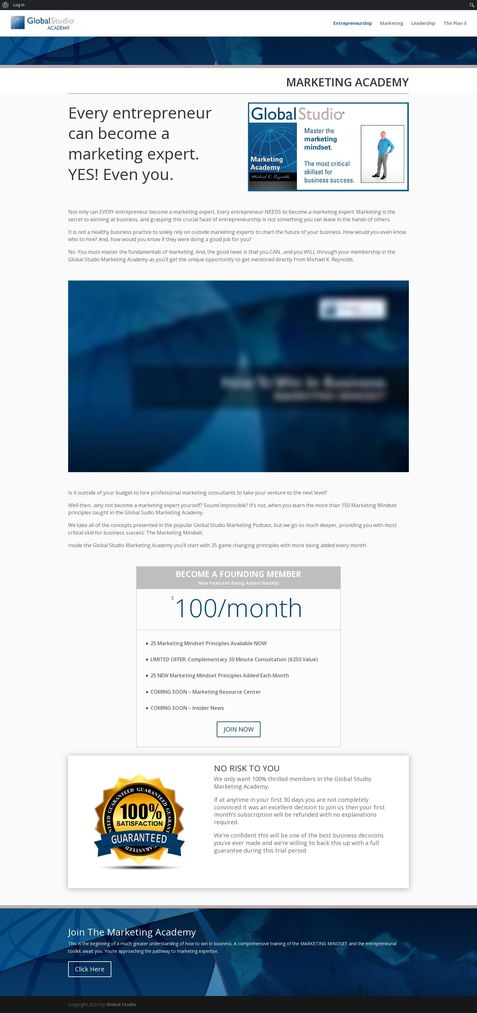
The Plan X (455, 23)
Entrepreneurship (352, 23)
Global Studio (121, 1004)
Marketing (391, 23)
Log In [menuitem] (19, 5)
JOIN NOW (239, 729)
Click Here (89, 969)
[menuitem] (5, 5)
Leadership (423, 23)
